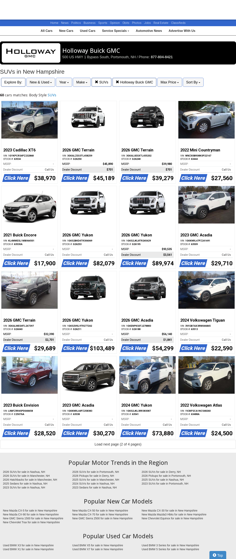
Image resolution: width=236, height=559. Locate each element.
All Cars (46, 30)
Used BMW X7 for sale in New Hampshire (97, 549)
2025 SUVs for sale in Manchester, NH (95, 479)
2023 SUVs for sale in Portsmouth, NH (165, 483)
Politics (76, 23)
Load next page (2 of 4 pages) (118, 444)
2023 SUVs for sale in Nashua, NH (24, 487)
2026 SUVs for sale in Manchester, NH (26, 475)
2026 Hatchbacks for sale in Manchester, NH (30, 479)
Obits (126, 23)
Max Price (170, 82)
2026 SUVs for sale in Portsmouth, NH (95, 471)
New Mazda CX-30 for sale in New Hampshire (170, 510)
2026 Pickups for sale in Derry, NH (93, 475)
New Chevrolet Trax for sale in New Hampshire (31, 522)
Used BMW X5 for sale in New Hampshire (97, 545)
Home (54, 23)
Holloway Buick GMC (134, 82)
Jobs (148, 23)
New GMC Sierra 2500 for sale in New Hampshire (102, 518)
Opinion (115, 23)
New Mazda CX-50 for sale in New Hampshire (100, 510)
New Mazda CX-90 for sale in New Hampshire (31, 514)
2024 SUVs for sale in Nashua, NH (93, 483)
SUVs (101, 82)
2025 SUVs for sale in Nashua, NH (163, 479)
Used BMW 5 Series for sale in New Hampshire (170, 549)
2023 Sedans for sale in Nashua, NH (94, 487)
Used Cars (87, 30)
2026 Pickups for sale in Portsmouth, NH (166, 475)
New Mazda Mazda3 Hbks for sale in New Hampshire (174, 514)
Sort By (193, 82)
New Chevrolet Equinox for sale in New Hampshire (172, 518)
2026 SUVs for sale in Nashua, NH (24, 471)
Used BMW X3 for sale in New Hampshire (28, 545)
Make (81, 82)
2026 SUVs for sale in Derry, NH (161, 471)
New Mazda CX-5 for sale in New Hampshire (30, 510)
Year (64, 82)
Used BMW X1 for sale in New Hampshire (28, 549)
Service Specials (115, 30)
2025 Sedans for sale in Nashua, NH (25, 483)
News (65, 23)
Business (90, 23)
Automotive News (149, 30)
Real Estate (161, 23)
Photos (137, 23)
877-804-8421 (162, 57)
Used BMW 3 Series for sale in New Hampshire (170, 545)
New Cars (66, 30)
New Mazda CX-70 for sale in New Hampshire (100, 514)
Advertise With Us (182, 30)
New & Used (41, 82)
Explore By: (13, 82)
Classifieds (178, 23)
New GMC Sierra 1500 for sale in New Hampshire (33, 518)
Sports (103, 23)
